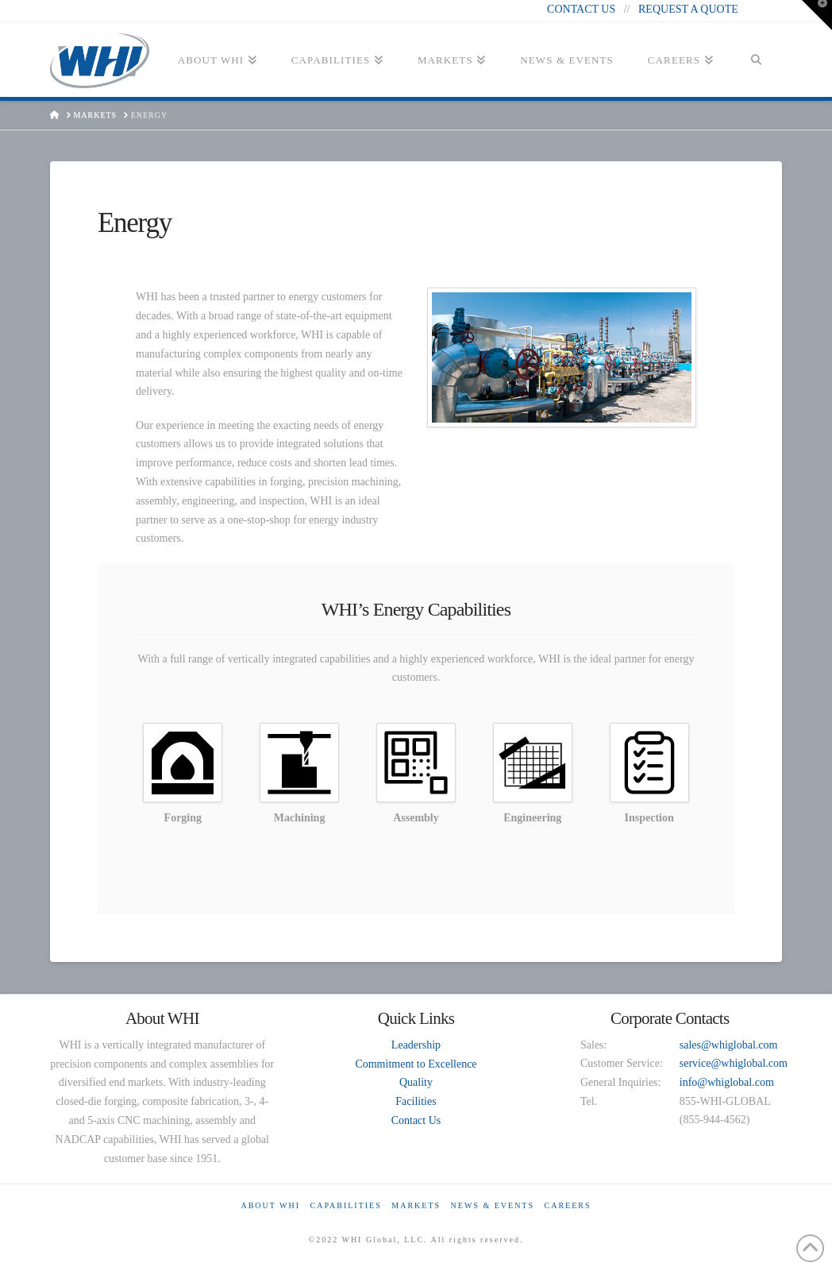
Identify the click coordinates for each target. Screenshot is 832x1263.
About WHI (270, 1205)
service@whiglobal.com (734, 1063)
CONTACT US (581, 9)
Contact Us (416, 1120)
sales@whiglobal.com (729, 1045)
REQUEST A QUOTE (688, 9)
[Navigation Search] (756, 65)
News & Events (492, 1205)
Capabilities (345, 1205)
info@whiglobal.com (727, 1082)
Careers (568, 1205)
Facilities (415, 1101)
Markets (416, 1205)
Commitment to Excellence (415, 1064)
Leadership (416, 1045)
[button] (817, 15)
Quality (416, 1082)
